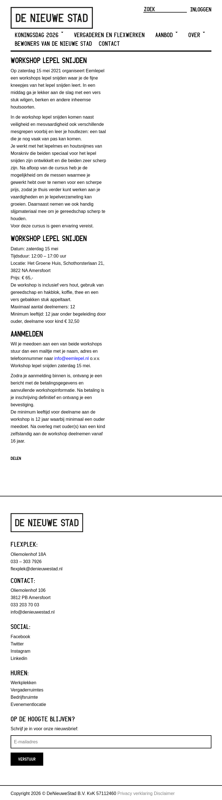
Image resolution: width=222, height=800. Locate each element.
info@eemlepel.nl (71, 358)
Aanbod (166, 35)
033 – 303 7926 (26, 561)
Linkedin (19, 658)
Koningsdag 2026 (39, 35)
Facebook (20, 636)
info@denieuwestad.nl (33, 612)
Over (196, 35)
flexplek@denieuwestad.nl (36, 568)
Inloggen (200, 9)
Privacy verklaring (135, 793)
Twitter (17, 644)
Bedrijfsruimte (24, 697)
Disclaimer (164, 793)
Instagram (20, 651)
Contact (109, 44)
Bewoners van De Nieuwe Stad (53, 44)
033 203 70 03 (25, 604)
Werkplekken (23, 682)
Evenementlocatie (28, 704)
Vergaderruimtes (27, 690)
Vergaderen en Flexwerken (109, 35)
